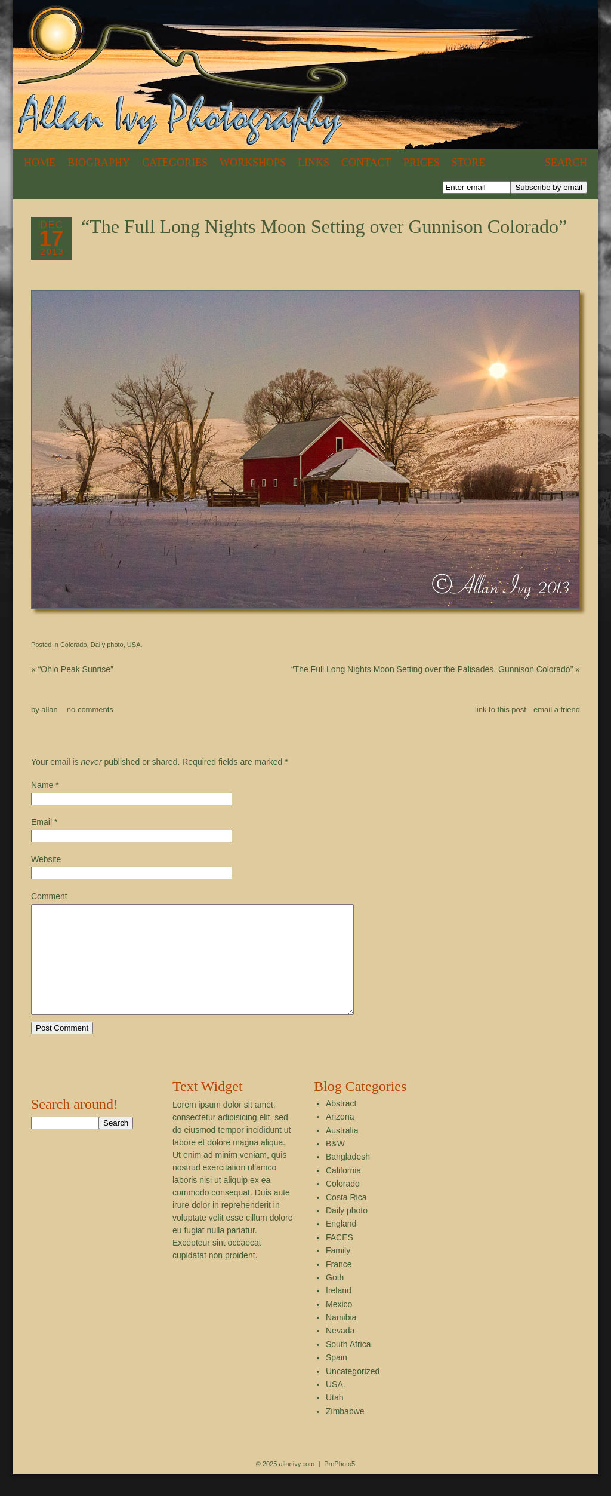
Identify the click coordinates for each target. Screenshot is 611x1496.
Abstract (341, 1125)
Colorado (73, 644)
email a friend (556, 709)
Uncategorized (352, 1392)
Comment (49, 896)
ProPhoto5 (339, 1485)
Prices (421, 162)
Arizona (340, 1138)
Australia (342, 1152)
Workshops (253, 162)
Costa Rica (346, 1219)
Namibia (341, 1339)
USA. (135, 644)
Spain (336, 1379)
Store (469, 162)
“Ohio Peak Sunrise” (72, 669)
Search (566, 162)
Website (46, 859)
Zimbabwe (345, 1432)
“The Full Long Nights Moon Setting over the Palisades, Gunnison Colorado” (435, 669)
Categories (175, 162)
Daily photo (107, 644)
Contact (366, 162)
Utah (335, 1419)
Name (42, 785)
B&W (335, 1165)
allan (49, 709)
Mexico (339, 1326)
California (343, 1192)
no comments (90, 709)
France (339, 1285)
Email (41, 822)
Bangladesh (348, 1178)
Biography (98, 162)
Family (338, 1272)
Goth (335, 1299)
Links (313, 162)
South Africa (348, 1366)
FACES (339, 1259)
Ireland (338, 1312)
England (341, 1245)
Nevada (340, 1352)
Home (39, 162)
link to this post (500, 709)
